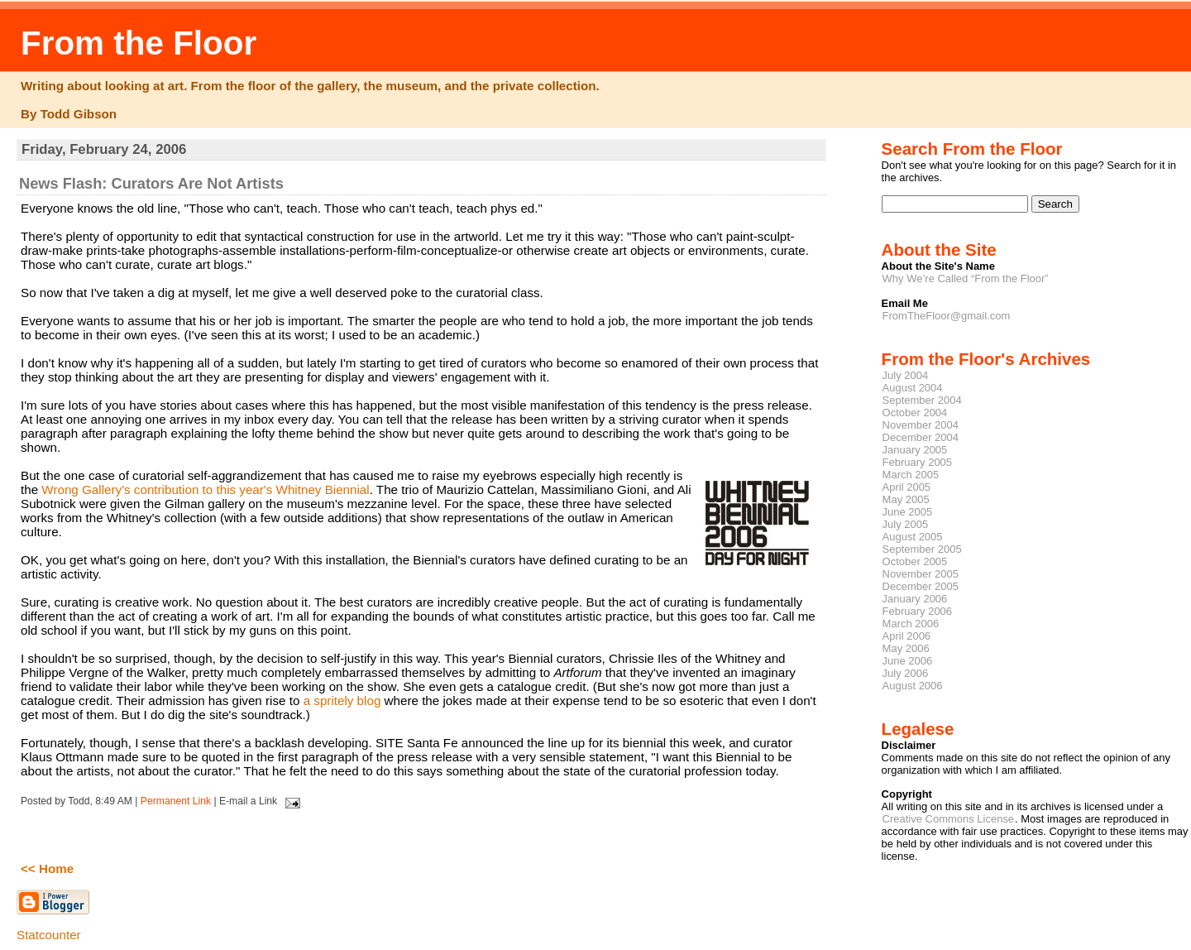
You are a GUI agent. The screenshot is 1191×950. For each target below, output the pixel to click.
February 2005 (917, 462)
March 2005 (911, 474)
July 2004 (905, 375)
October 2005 (915, 561)
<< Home (47, 868)
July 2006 (905, 673)
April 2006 (906, 636)
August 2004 (912, 387)
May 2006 (906, 648)
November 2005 (920, 574)
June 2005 (907, 512)
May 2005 (906, 499)
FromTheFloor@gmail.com (946, 315)
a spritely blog (342, 700)
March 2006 (911, 623)
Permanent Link (176, 801)
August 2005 (912, 536)
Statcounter (49, 935)
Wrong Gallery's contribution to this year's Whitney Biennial (205, 489)
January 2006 (915, 599)
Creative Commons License (948, 819)
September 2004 (922, 400)
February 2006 (917, 611)
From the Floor (138, 43)
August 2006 (912, 685)
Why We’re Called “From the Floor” (965, 278)
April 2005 (906, 487)
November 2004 (920, 425)
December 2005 (920, 586)
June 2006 (907, 661)
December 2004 (920, 437)
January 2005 (915, 450)
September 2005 (922, 549)
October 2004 (915, 412)
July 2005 (905, 524)
